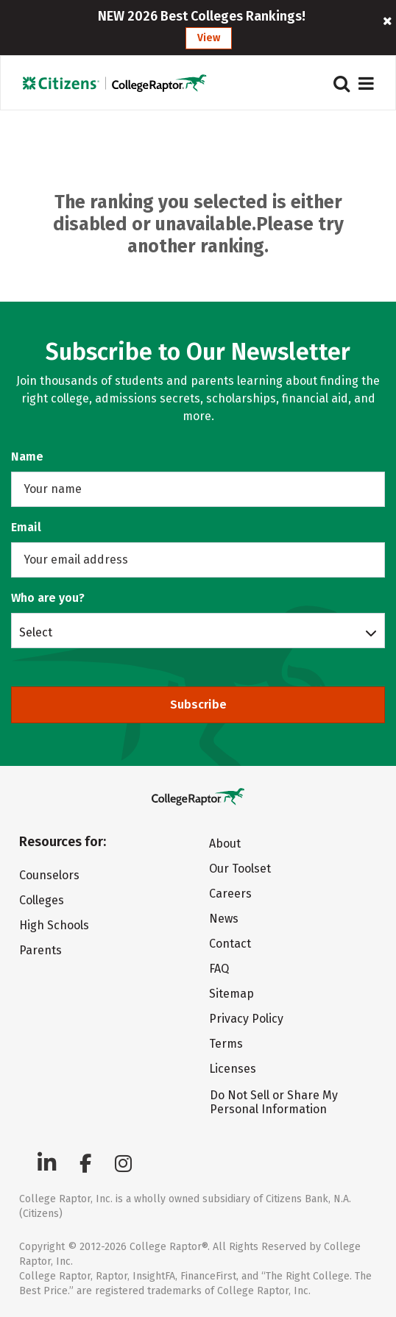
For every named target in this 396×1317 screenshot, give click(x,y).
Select (35, 632)
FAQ (219, 969)
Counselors (49, 875)
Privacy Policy (246, 1019)
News (223, 919)
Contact (230, 944)
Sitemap (231, 994)
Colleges (41, 900)
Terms (226, 1044)
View (208, 38)
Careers (230, 894)
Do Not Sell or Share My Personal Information (274, 1102)
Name (27, 457)
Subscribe (198, 704)
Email (26, 527)
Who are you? (48, 598)
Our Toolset (240, 869)
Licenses (232, 1069)
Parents (40, 950)
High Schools (54, 925)
